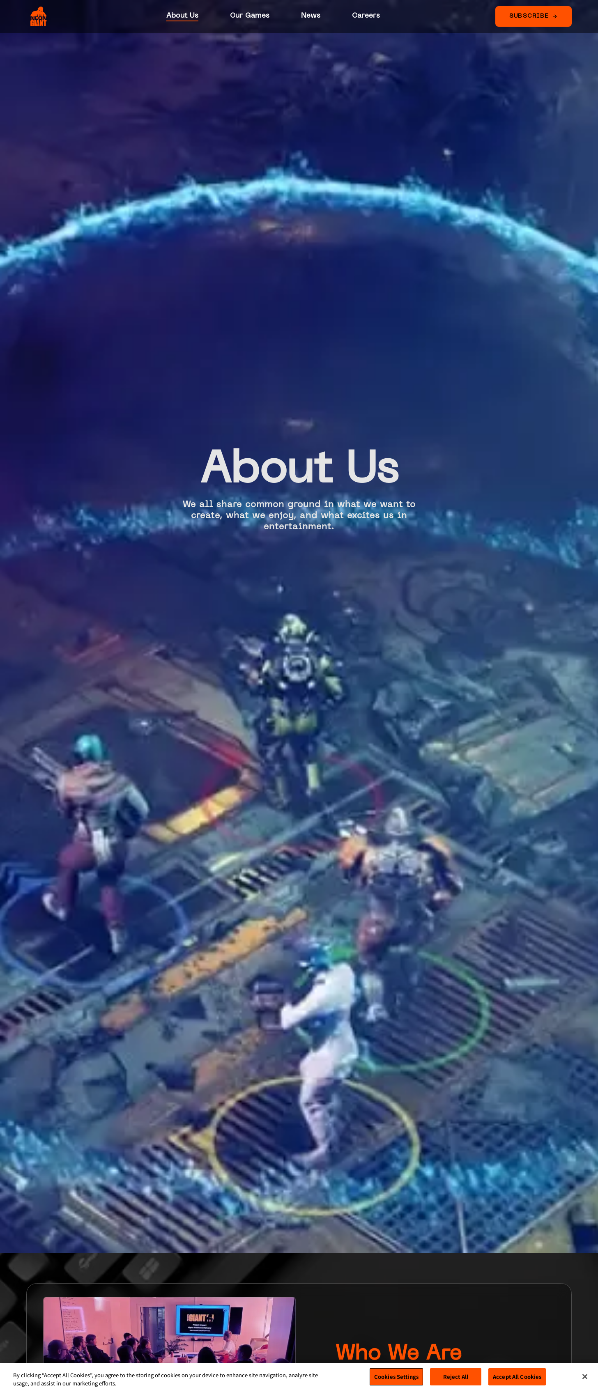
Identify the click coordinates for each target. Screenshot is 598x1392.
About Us (182, 16)
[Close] (585, 1376)
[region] (299, 1377)
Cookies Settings (396, 1377)
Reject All (455, 1377)
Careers (366, 16)
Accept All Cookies (517, 1377)
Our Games (249, 16)
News (311, 16)
